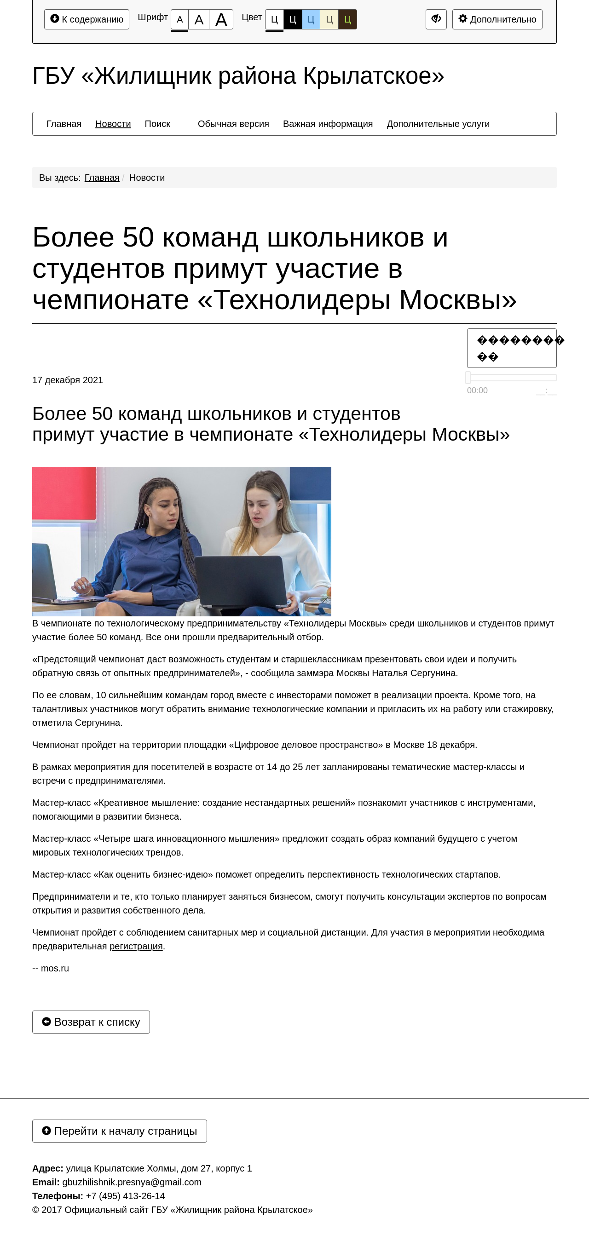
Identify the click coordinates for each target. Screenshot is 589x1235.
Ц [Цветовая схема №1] (274, 21)
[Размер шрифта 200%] (221, 19)
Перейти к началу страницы (119, 1131)
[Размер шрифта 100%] (180, 19)
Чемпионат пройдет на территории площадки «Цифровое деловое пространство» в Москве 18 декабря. (255, 745)
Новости (147, 177)
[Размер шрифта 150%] (198, 19)
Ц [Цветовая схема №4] (329, 19)
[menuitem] (64, 123)
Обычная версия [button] (233, 124)
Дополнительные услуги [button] (438, 124)
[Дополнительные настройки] (436, 19)
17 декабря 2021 (67, 380)
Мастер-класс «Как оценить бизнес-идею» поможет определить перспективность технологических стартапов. (266, 874)
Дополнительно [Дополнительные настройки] (497, 19)
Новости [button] (113, 124)
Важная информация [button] (328, 124)
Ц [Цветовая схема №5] (347, 19)
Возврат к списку (91, 1022)
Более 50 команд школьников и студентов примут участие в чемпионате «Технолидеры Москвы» (274, 268)
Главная (102, 177)
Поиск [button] (157, 124)
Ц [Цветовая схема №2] (292, 19)
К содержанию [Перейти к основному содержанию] (86, 19)
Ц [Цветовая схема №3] (311, 19)
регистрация (136, 946)
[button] (184, 115)
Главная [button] (63, 124)
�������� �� (517, 347)
